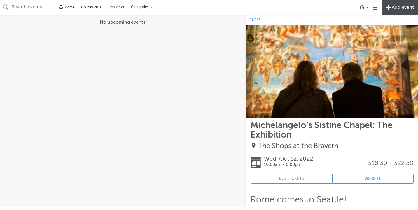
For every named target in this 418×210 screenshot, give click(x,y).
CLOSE (255, 20)
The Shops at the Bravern (298, 146)
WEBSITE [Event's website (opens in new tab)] (372, 178)
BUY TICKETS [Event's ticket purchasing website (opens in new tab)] (291, 178)
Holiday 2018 (91, 7)
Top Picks (116, 7)
